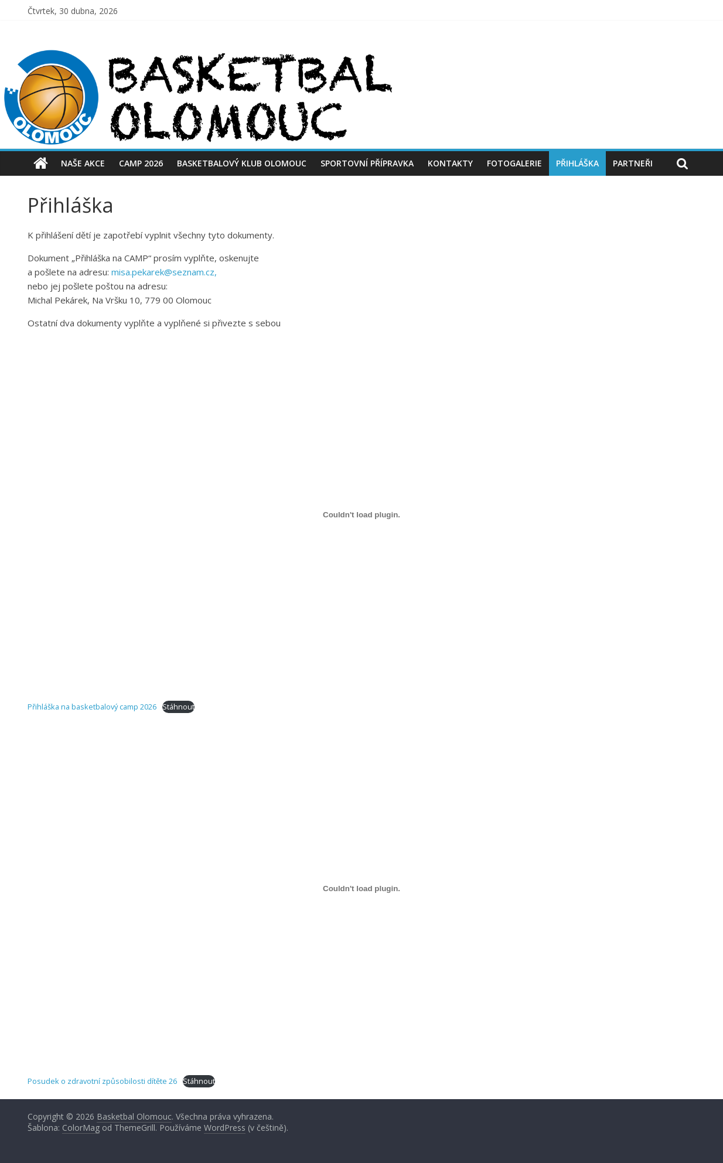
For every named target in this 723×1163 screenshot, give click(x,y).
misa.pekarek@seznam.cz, (164, 272)
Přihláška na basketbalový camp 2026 (92, 706)
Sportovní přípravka (367, 163)
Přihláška (577, 163)
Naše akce (83, 163)
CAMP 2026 (141, 163)
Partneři (633, 163)
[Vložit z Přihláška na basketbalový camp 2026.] (361, 514)
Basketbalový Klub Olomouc (241, 163)
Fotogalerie (514, 163)
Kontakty (450, 163)
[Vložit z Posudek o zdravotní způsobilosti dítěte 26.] (361, 889)
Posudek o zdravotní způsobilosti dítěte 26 (102, 1081)
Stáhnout (178, 706)
